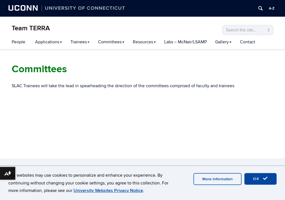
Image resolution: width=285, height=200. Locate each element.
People (18, 42)
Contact (247, 42)
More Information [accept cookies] (217, 179)
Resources (144, 42)
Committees (111, 42)
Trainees (80, 42)
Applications (48, 42)
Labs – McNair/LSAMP (185, 42)
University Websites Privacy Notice (108, 190)
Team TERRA (31, 28)
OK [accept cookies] (260, 178)
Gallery (223, 42)
